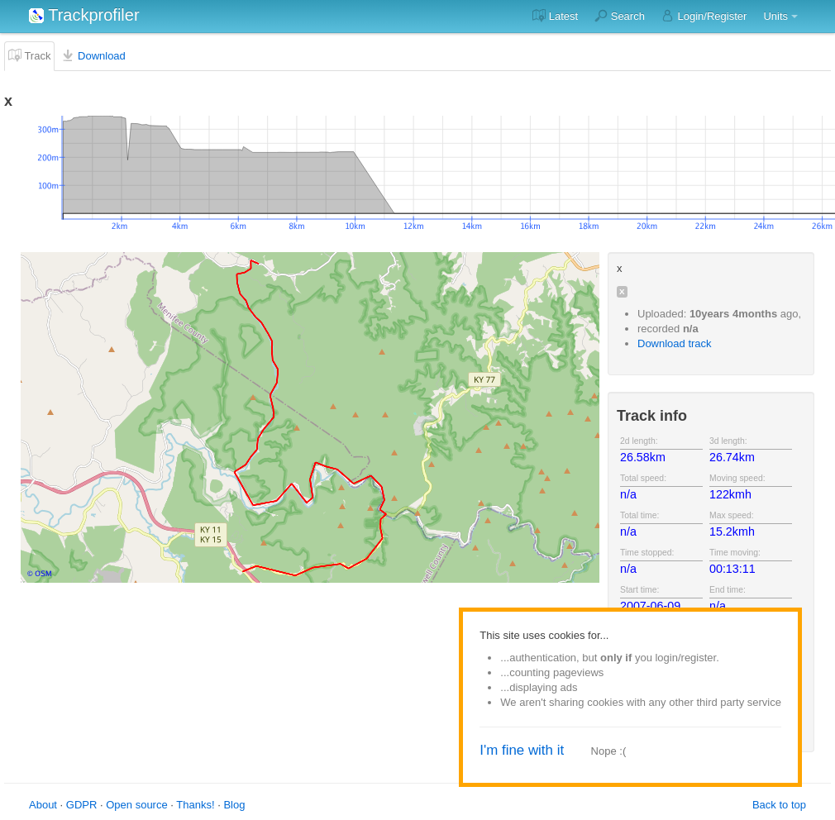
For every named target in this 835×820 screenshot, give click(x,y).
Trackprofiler (84, 15)
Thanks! (195, 805)
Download (93, 55)
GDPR (82, 805)
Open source (136, 805)
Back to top (779, 805)
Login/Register (704, 15)
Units (775, 16)
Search (619, 15)
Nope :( (609, 751)
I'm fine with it (522, 750)
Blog (234, 805)
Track (29, 55)
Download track (674, 343)
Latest (555, 15)
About (43, 805)
